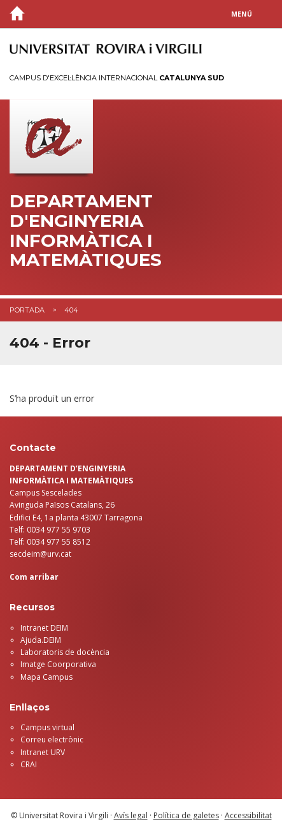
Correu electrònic (51, 739)
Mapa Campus (46, 677)
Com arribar (34, 576)
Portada (27, 309)
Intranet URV (42, 752)
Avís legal (131, 815)
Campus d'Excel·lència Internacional (117, 77)
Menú (241, 14)
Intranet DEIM (44, 627)
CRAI (28, 764)
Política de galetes (186, 815)
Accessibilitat (248, 815)
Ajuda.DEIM (40, 640)
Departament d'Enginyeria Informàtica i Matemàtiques (86, 230)
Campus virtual (47, 727)
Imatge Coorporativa (58, 664)
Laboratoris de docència (64, 652)
